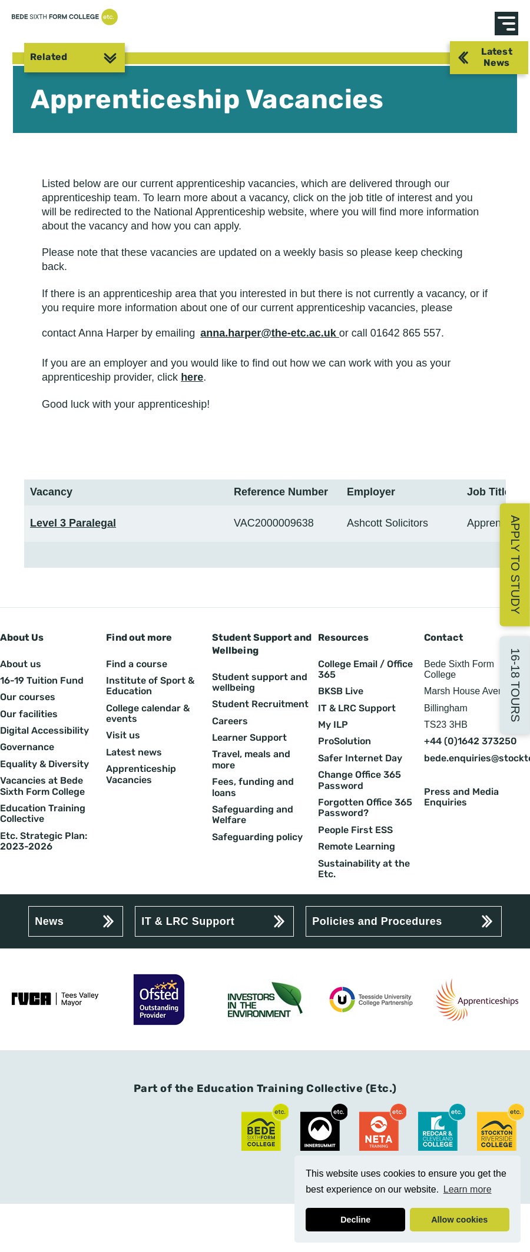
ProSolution (344, 741)
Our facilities (29, 714)
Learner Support (249, 737)
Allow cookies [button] (459, 1219)
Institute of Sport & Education (150, 686)
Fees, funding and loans (253, 787)
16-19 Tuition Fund (42, 680)
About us (20, 664)
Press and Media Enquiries (461, 797)
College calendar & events (148, 713)
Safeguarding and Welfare (252, 814)
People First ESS (355, 830)
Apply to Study (515, 564)
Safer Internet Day (360, 758)
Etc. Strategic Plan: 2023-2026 (43, 841)
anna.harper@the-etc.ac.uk (269, 333)
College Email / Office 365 (365, 669)
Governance (27, 747)
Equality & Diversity (44, 764)
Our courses (27, 697)
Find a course (136, 664)
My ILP (333, 725)
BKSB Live (340, 691)
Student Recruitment (260, 704)
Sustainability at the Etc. (364, 869)
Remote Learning (356, 846)
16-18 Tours (515, 685)
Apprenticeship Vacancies (141, 774)
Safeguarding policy (257, 837)
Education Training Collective (42, 813)
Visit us (123, 735)
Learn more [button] (467, 1189)
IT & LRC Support (357, 708)
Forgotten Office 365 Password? (365, 807)
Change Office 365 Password (359, 780)
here (192, 377)
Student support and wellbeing (259, 682)
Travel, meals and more (251, 759)
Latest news (134, 752)
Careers (230, 721)
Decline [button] (355, 1219)
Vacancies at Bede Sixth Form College (42, 786)
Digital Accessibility (44, 730)
